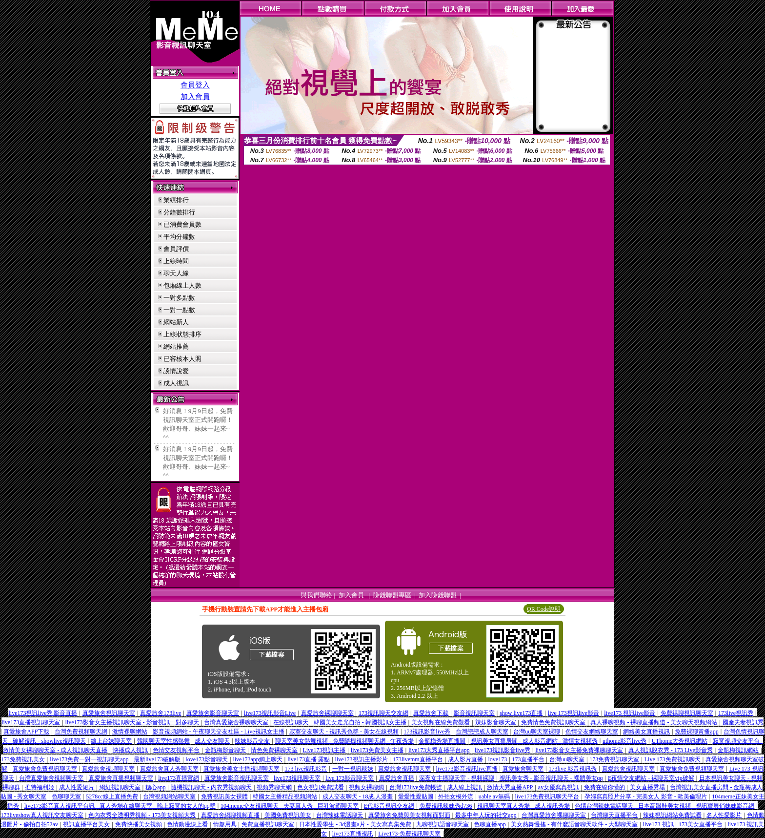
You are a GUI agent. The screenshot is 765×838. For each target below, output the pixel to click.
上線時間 (176, 261)
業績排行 (176, 200)
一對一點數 (179, 310)
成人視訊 (176, 383)
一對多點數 (179, 297)
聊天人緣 (176, 273)
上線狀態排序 (182, 334)
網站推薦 (176, 346)
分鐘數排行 (179, 212)
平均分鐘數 (179, 236)
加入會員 (195, 97)
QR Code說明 (544, 609)
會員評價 (176, 248)
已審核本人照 (182, 358)
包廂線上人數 (182, 285)
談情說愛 (176, 371)
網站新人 (176, 322)
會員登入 (195, 85)
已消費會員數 (182, 224)
